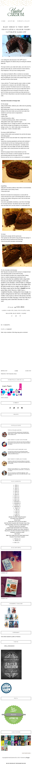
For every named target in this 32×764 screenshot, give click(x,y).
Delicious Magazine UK (6, 61)
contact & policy (23, 21)
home (3, 21)
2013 (15, 499)
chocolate (22, 310)
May (16, 512)
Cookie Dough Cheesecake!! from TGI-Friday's (17, 527)
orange (23, 313)
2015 (15, 496)
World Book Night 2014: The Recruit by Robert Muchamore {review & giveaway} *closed (19, 469)
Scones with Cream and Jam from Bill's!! (17, 521)
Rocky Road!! (17, 520)
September (16, 506)
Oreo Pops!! (17, 533)
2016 (16, 494)
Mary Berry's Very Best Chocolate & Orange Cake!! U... (17, 530)
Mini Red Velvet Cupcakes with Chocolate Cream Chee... (17, 523)
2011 (15, 542)
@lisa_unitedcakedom (9, 646)
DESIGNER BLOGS (21, 763)
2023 (16, 486)
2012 (15, 500)
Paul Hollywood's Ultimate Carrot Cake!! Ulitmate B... (17, 529)
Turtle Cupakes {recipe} (14, 430)
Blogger (28, 757)
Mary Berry (16, 313)
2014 (15, 497)
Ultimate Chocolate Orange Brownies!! (17, 517)
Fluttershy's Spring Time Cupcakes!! (17, 526)
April (16, 514)
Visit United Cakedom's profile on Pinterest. (11, 636)
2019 (16, 489)
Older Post (28, 370)
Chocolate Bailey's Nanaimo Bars (17, 449)
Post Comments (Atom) (12, 373)
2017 (16, 493)
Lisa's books (16, 732)
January (16, 540)
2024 (16, 485)
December (16, 501)
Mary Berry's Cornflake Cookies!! (17, 459)
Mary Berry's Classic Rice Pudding (17, 439)
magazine (9, 313)
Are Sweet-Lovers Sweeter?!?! (17, 518)
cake (15, 310)
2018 (16, 491)
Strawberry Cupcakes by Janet (17, 532)
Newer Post (4, 370)
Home (16, 370)
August (16, 508)
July (16, 509)
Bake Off (10, 310)
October (16, 505)
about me (11, 21)
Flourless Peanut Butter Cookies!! (17, 537)
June (16, 511)
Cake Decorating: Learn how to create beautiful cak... (17, 524)
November (16, 503)
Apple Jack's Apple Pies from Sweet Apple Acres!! (17, 535)
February (16, 539)
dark (28, 310)
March (16, 515)
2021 (16, 488)
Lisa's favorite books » (26, 753)
